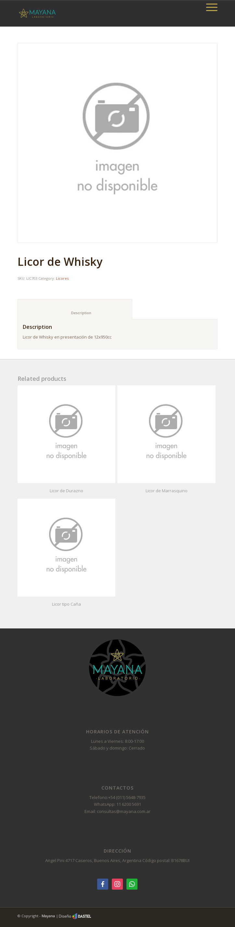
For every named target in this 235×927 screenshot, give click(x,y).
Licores (62, 278)
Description (75, 312)
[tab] (75, 309)
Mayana (48, 915)
